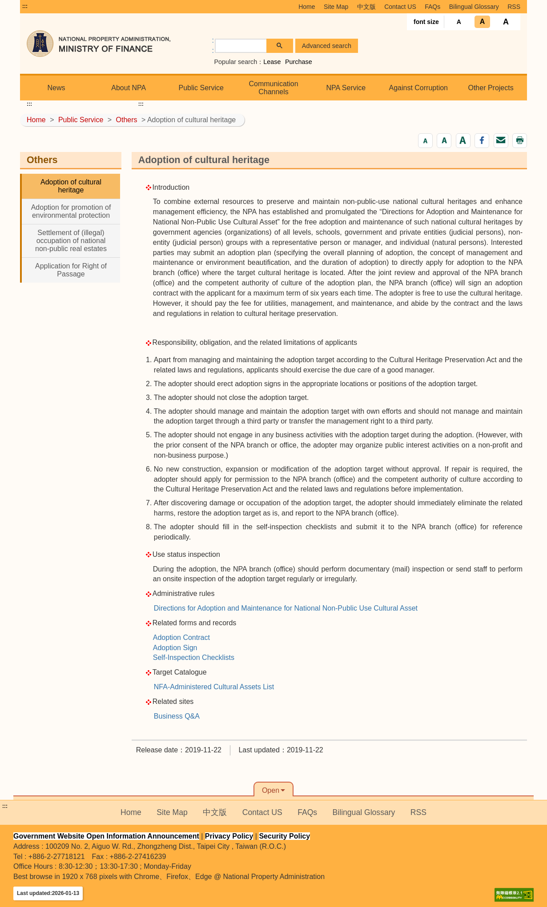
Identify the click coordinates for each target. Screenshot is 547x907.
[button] (425, 140)
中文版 (366, 6)
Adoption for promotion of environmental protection (71, 211)
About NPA (128, 88)
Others (126, 120)
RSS (513, 6)
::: (25, 6)
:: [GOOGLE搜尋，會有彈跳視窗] (213, 45)
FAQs (432, 6)
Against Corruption (418, 88)
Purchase (298, 61)
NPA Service (346, 88)
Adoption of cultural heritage (70, 186)
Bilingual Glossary (474, 6)
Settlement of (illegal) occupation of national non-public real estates (71, 240)
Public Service (200, 88)
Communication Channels (273, 88)
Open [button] (270, 790)
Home (306, 6)
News (56, 88)
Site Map (336, 6)
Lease (272, 61)
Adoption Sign (175, 647)
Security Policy (284, 836)
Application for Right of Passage (71, 270)
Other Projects (490, 88)
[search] (241, 46)
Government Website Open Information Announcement (106, 836)
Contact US (400, 6)
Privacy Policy (229, 836)
